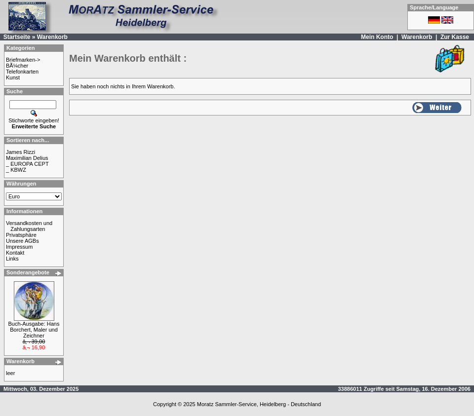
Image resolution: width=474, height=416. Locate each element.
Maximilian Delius (27, 158)
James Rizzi (20, 152)
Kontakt (15, 253)
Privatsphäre (21, 235)
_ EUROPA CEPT (27, 164)
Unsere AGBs (22, 241)
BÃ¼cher (17, 66)
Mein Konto (377, 37)
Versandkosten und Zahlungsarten (29, 226)
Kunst (13, 77)
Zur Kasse (454, 37)
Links (12, 259)
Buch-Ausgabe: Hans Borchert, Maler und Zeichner (34, 330)
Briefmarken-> (23, 60)
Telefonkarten (22, 72)
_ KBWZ (16, 170)
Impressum (19, 247)
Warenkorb (52, 37)
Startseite (17, 37)
